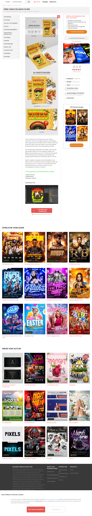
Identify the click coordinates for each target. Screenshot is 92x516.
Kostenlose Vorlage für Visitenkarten (8, 385)
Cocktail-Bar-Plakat (30, 385)
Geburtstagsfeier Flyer (75, 300)
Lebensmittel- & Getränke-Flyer (8, 33)
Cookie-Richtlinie (51, 481)
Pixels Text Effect (7, 458)
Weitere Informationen (71, 90)
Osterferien (72, 385)
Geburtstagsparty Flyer (53, 335)
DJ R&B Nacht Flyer (74, 264)
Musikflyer (6, 40)
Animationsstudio (28, 1)
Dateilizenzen (50, 471)
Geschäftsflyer (7, 16)
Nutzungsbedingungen (51, 474)
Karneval (71, 458)
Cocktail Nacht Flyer (52, 385)
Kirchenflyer (7, 20)
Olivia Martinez (75, 85)
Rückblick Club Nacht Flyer (54, 300)
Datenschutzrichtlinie (51, 478)
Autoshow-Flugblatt (30, 458)
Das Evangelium (73, 422)
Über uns (61, 479)
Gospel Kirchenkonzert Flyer (10, 300)
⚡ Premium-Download (77, 31)
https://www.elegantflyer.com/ (51, 499)
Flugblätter (77, 78)
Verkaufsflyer (7, 53)
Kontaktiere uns (63, 476)
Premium (70, 2)
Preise (71, 469)
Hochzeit (49, 458)
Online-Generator (74, 473)
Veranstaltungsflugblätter (10, 29)
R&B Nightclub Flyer (8, 264)
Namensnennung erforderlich (41, 214)
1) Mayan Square (30, 174)
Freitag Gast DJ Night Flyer (32, 300)
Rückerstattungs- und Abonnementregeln (63, 471)
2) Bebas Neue (29, 176)
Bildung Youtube (51, 422)
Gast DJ (49, 264)
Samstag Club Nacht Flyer (32, 264)
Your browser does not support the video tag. (76, 53)
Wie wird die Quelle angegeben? (74, 95)
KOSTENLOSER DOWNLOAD (40, 210)
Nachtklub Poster (29, 422)
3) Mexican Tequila (30, 178)
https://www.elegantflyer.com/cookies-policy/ (52, 501)
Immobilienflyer (6, 422)
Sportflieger (7, 56)
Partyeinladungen (8, 43)
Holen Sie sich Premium (76, 145)
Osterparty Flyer (29, 335)
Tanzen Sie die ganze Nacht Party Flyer (12, 336)
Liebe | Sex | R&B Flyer (75, 335)
